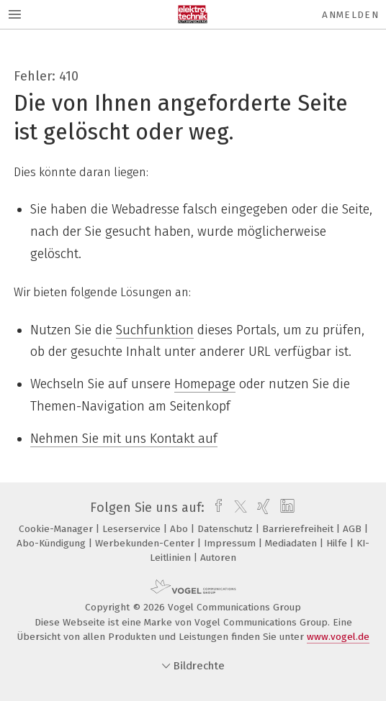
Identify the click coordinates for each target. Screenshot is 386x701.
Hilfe (338, 543)
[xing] (261, 508)
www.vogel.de (338, 637)
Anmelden (350, 15)
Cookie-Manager (57, 529)
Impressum (231, 543)
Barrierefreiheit (299, 529)
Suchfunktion (155, 330)
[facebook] (215, 508)
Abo (180, 529)
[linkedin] (285, 508)
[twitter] (236, 508)
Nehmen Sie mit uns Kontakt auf (123, 438)
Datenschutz (226, 529)
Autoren (218, 557)
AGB (353, 529)
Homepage (204, 384)
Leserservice (132, 529)
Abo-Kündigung (53, 543)
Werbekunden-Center (146, 543)
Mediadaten (292, 543)
